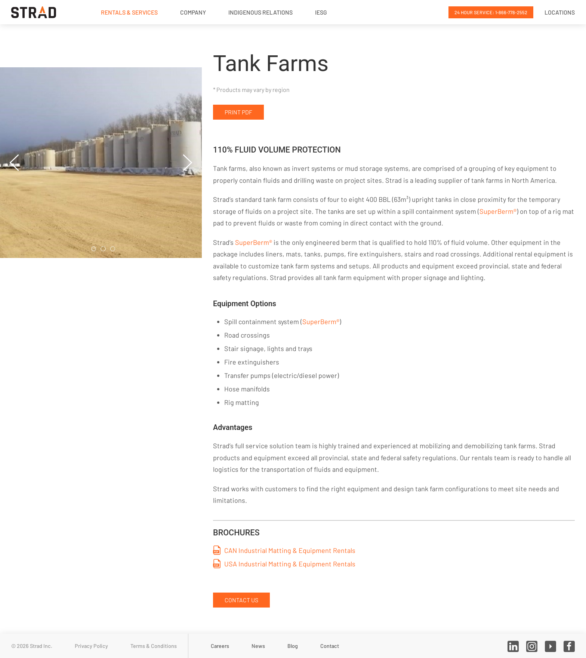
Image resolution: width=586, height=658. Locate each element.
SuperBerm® (497, 211)
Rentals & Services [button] (129, 12)
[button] (14, 162)
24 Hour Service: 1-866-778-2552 (490, 12)
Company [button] (193, 12)
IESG (321, 12)
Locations (560, 12)
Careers (220, 646)
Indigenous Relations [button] (260, 12)
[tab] (93, 249)
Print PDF (238, 112)
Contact (329, 646)
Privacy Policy (91, 646)
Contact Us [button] (241, 599)
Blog (292, 646)
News (258, 646)
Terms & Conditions (153, 646)
